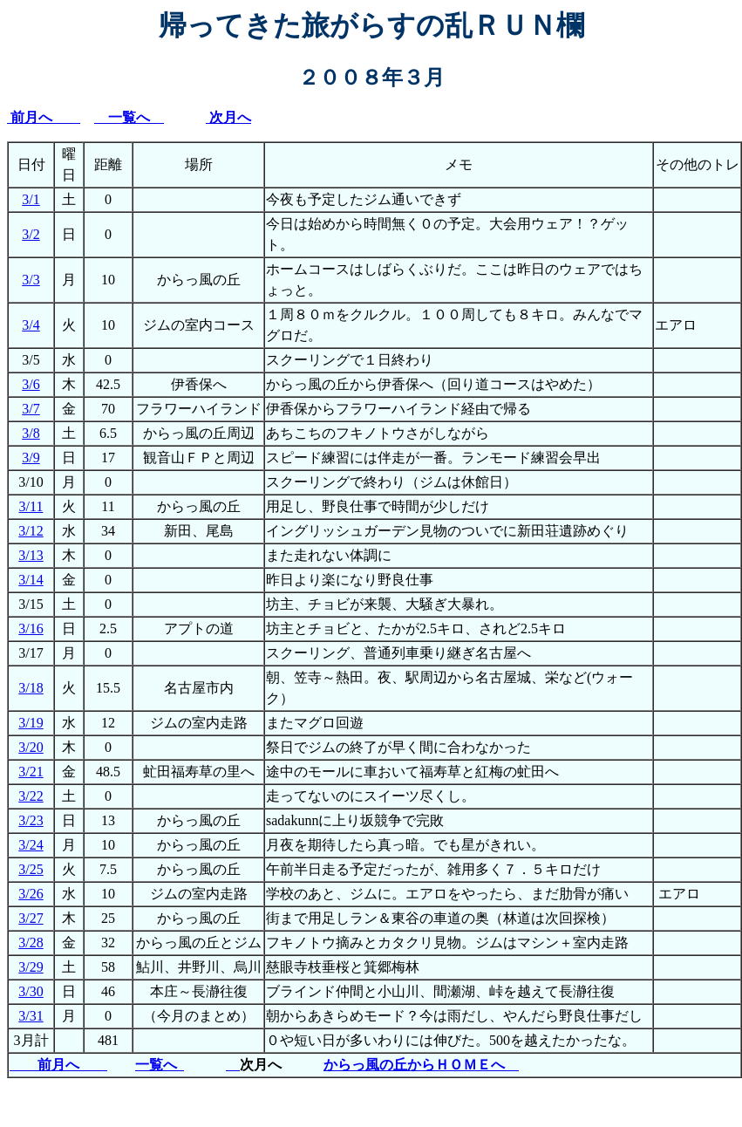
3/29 (30, 967)
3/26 (30, 893)
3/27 (30, 918)
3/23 (30, 820)
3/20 (30, 747)
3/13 (30, 555)
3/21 (30, 771)
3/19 (30, 722)
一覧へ (129, 117)
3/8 (30, 433)
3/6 (30, 384)
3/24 (30, 844)
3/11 (31, 506)
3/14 (30, 579)
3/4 (30, 325)
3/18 (30, 687)
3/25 (30, 869)
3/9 (30, 457)
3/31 (30, 1015)
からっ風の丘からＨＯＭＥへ (421, 1064)
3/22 (30, 796)
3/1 (30, 199)
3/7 (30, 408)
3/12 (30, 530)
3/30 (30, 991)
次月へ (228, 117)
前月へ (45, 117)
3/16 (30, 628)
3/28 (30, 942)
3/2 (30, 234)
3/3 (30, 279)
